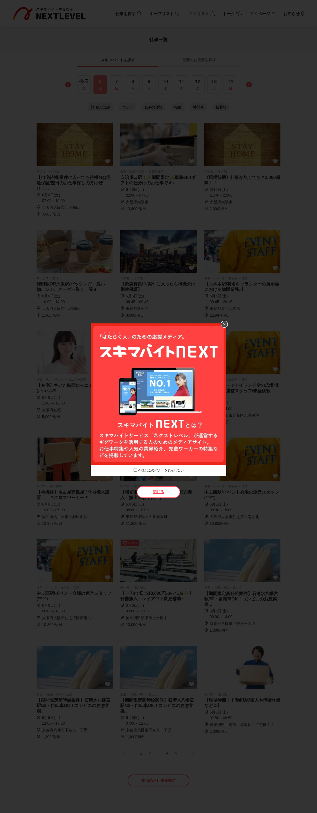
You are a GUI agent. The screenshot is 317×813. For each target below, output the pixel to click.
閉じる (158, 492)
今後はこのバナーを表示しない (161, 470)
